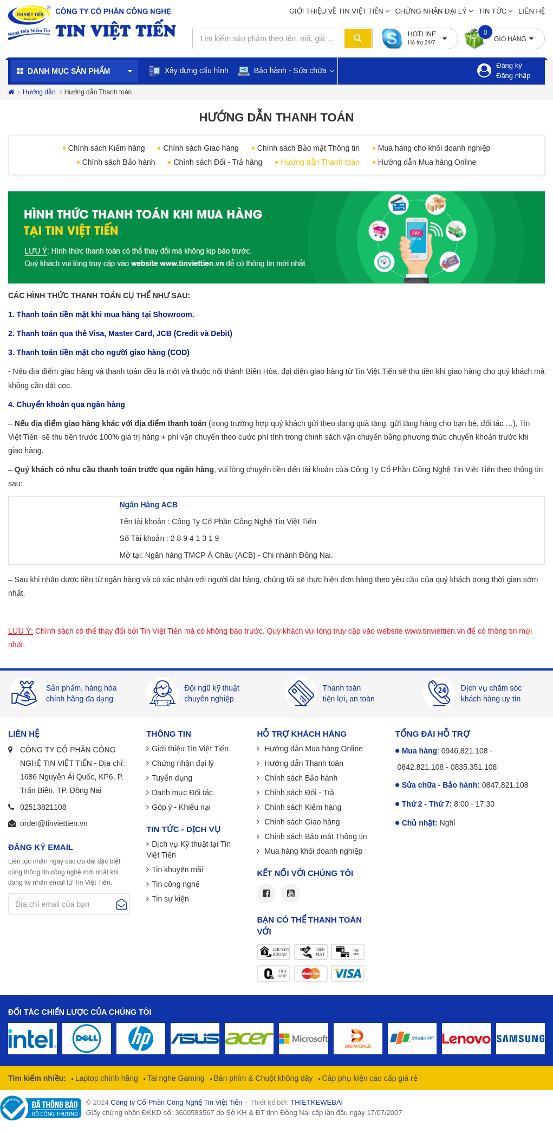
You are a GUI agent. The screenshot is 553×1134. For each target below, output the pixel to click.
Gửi (121, 904)
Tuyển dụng (172, 778)
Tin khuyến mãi (177, 869)
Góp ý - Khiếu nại (181, 807)
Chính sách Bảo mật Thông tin (308, 148)
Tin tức (493, 11)
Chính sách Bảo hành (118, 162)
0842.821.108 (421, 767)
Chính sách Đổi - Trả (298, 792)
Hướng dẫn (39, 92)
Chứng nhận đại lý (430, 11)
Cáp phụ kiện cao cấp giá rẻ (369, 1078)
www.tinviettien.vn (435, 631)
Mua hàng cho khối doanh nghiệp (434, 148)
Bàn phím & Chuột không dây (262, 1078)
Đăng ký (509, 65)
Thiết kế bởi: (296, 1102)
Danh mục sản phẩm (69, 71)
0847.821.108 (505, 785)
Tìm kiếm (358, 38)
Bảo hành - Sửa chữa (282, 71)
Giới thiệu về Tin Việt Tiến (336, 11)
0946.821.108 (464, 750)
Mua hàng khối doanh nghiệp (312, 851)
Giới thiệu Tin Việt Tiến (190, 748)
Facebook (266, 893)
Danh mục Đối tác (182, 792)
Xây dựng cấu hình (188, 71)
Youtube (290, 893)
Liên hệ (531, 11)
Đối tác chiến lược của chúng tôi (79, 1012)
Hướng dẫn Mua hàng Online (427, 162)
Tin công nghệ (175, 884)
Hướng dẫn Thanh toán (320, 162)
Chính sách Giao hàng (200, 148)
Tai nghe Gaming (175, 1078)
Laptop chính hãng (105, 1078)
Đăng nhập (513, 76)
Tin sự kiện (170, 898)
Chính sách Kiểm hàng (106, 148)
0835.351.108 (474, 767)
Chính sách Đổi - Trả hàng (217, 162)
